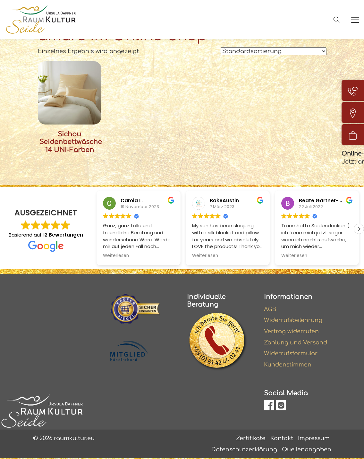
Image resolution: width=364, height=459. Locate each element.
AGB (270, 308)
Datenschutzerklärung (243, 450)
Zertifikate (250, 438)
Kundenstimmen (288, 365)
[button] (359, 228)
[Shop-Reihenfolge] (273, 51)
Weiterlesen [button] (116, 255)
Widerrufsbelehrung (294, 320)
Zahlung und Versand (296, 342)
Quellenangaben (306, 450)
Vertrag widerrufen (291, 331)
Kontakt (280, 438)
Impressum (313, 438)
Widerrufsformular (291, 353)
